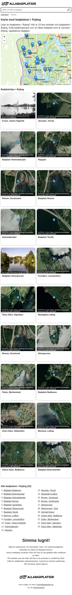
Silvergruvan (47, 505)
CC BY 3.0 (21, 272)
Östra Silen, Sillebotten (51, 526)
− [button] (4, 41)
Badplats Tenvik (11, 512)
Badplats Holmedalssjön (15, 498)
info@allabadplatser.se (45, 585)
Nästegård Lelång (49, 494)
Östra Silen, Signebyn (51, 523)
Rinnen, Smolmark (49, 498)
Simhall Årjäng (47, 512)
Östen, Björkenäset (50, 519)
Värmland (4, 15)
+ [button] (4, 37)
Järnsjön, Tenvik (48, 490)
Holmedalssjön (11, 526)
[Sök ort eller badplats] (68, 10)
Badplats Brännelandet (14, 494)
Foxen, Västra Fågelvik (15, 523)
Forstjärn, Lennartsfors (14, 519)
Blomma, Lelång (11, 516)
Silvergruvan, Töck (49, 508)
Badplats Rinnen (11, 501)
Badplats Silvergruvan (14, 508)
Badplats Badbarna (12, 490)
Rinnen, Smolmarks (50, 501)
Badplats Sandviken (13, 505)
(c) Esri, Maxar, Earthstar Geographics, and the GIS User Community (53, 116)
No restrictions (11, 117)
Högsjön (8, 530)
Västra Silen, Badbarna (51, 516)
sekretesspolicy (39, 588)
